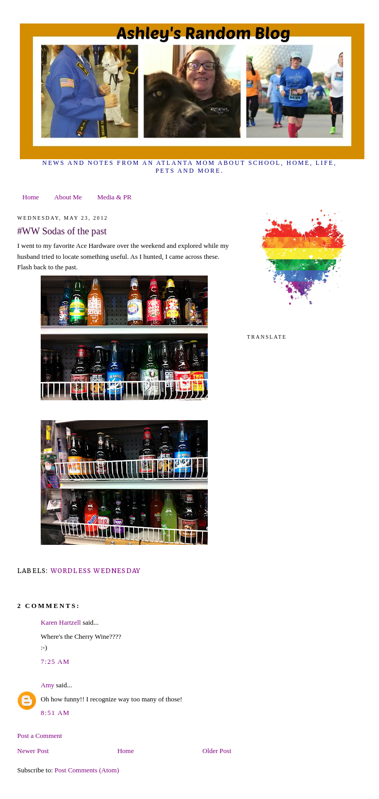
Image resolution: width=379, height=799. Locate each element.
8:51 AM (55, 713)
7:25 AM (55, 661)
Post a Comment (39, 736)
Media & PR (114, 197)
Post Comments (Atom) (87, 770)
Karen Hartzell (61, 622)
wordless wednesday (96, 571)
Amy (47, 685)
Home (30, 197)
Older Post (217, 751)
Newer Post (33, 751)
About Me (68, 197)
